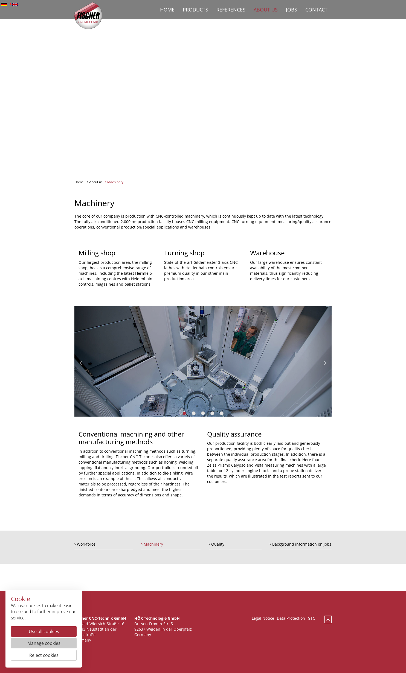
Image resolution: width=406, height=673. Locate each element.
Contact (316, 9)
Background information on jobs (300, 544)
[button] (87, 361)
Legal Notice (263, 618)
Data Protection (291, 618)
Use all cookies (44, 631)
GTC (311, 618)
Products (195, 9)
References (230, 9)
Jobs (291, 9)
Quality (216, 544)
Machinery (114, 182)
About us (266, 9)
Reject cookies (44, 655)
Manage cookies (43, 643)
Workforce (84, 544)
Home (167, 9)
